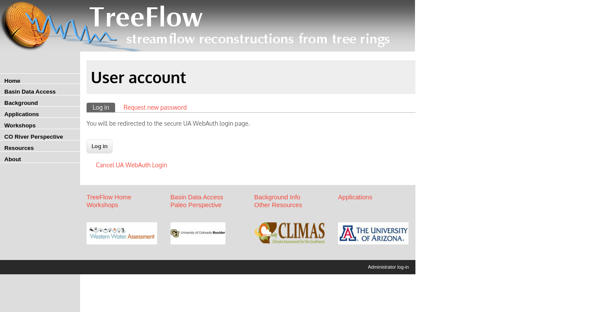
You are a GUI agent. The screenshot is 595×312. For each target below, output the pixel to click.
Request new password (155, 107)
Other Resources (278, 205)
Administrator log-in (388, 267)
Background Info (277, 197)
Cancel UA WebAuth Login (131, 165)
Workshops (19, 125)
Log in (104, 107)
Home (12, 81)
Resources (19, 148)
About (12, 159)
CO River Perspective (33, 136)
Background (21, 103)
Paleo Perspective (196, 205)
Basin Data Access (30, 91)
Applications (21, 114)
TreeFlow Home (109, 197)
